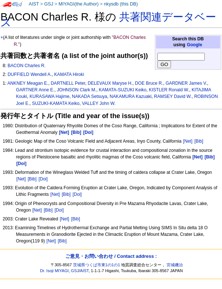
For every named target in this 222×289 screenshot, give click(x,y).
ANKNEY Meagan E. (27, 83)
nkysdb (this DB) (121, 4)
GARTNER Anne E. (35, 89)
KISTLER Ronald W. (169, 89)
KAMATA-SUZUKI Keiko (122, 89)
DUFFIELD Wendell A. (30, 74)
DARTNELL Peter (68, 83)
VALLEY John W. (99, 103)
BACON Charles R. (27, 65)
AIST (34, 4)
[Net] (188, 141)
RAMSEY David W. (173, 96)
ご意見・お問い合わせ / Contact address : (111, 256)
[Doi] (43, 179)
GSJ (48, 4)
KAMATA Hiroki (69, 74)
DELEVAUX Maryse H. (110, 83)
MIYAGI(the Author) (78, 4)
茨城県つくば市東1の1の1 (96, 265)
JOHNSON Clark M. (77, 89)
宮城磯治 (175, 265)
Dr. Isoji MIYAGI (54, 270)
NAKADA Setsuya (89, 96)
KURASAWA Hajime (50, 96)
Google (194, 44)
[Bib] (198, 141)
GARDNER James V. (186, 83)
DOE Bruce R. (149, 83)
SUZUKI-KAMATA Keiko (55, 103)
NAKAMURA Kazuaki (131, 96)
